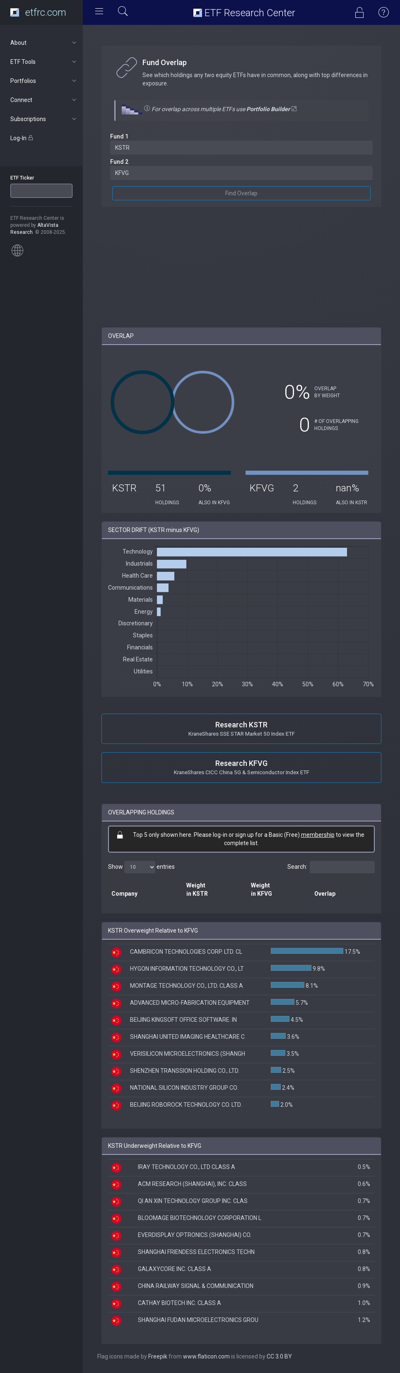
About (44, 42)
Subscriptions (44, 119)
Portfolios (44, 81)
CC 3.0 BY (279, 1356)
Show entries (141, 867)
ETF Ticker (22, 178)
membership (318, 834)
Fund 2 (119, 161)
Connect (44, 100)
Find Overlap (241, 193)
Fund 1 (119, 136)
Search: (331, 867)
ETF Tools (44, 61)
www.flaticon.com (206, 1356)
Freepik (157, 1356)
